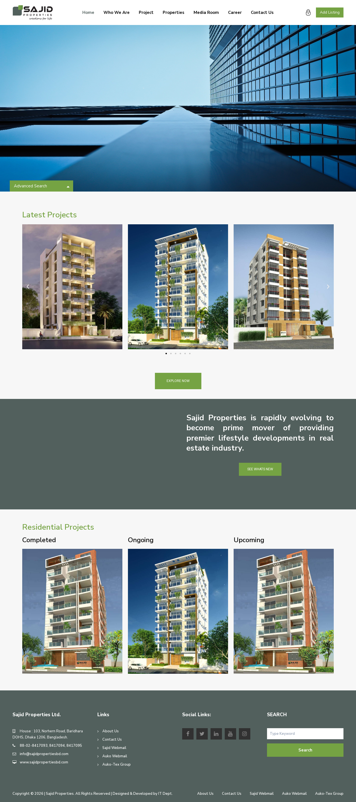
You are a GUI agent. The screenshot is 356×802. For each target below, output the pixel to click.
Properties (173, 12)
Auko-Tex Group (116, 764)
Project (146, 12)
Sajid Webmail (114, 747)
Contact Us (262, 12)
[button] (166, 353)
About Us (110, 731)
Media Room (206, 12)
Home (88, 12)
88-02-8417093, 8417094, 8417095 (51, 745)
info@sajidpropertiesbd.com (44, 753)
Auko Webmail (114, 756)
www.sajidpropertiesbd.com (44, 762)
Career (235, 12)
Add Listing (330, 12)
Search (305, 750)
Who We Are (116, 12)
